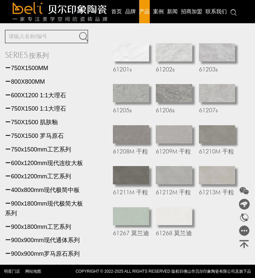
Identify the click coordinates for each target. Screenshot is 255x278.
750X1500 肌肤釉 (31, 122)
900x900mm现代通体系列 (42, 240)
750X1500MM (26, 68)
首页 (116, 11)
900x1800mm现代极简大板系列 (44, 208)
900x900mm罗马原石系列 (42, 253)
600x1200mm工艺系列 (38, 176)
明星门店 (12, 271)
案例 (158, 11)
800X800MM (25, 81)
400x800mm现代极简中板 (42, 190)
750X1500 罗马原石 (34, 136)
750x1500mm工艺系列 (38, 149)
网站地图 (33, 271)
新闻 (172, 11)
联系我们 (216, 11)
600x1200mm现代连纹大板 (44, 163)
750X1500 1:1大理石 (35, 108)
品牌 (130, 11)
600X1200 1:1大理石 (35, 95)
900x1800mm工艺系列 (38, 227)
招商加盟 (191, 11)
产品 (144, 11)
